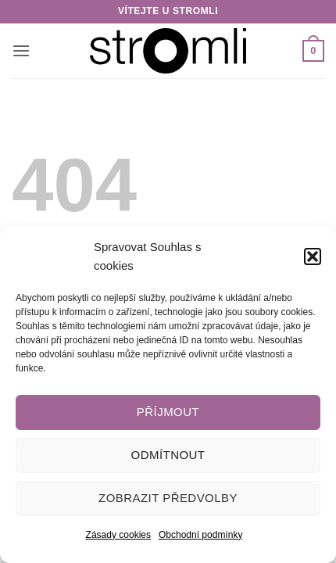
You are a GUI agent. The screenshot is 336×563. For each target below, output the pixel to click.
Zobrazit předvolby (168, 497)
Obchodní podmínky (200, 534)
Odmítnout (168, 454)
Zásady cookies (118, 534)
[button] (312, 256)
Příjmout (168, 411)
